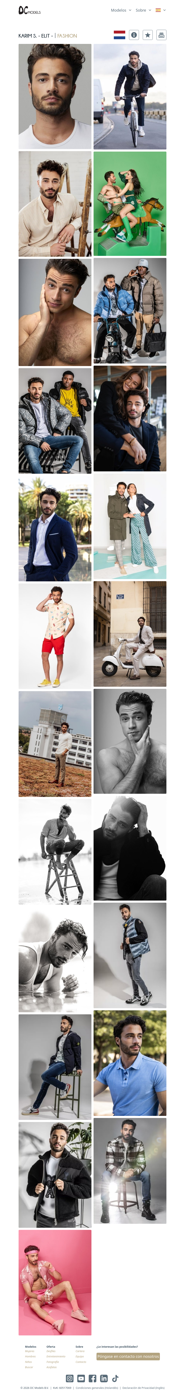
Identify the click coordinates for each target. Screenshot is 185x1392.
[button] (134, 35)
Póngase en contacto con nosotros (128, 1356)
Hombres (30, 1356)
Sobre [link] (141, 10)
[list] (121, 9)
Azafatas (51, 1367)
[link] (161, 10)
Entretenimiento (55, 1356)
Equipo (80, 1356)
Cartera (80, 1351)
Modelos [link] (118, 10)
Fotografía (52, 1362)
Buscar (29, 1367)
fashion (67, 35)
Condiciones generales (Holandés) (97, 1388)
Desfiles (50, 1351)
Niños (28, 1362)
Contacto (81, 1362)
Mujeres (29, 1351)
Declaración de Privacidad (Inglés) (143, 1388)
